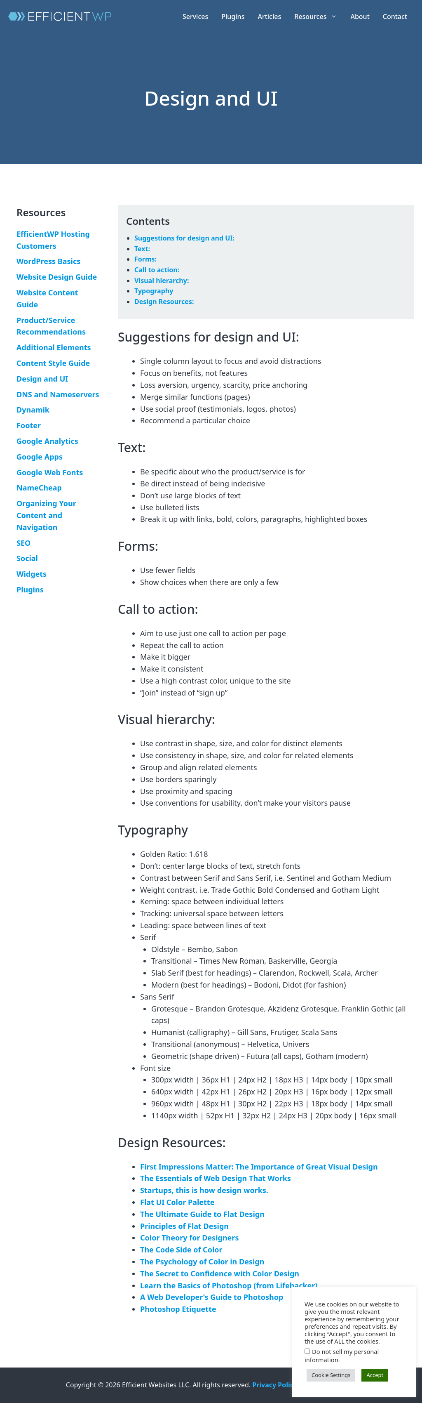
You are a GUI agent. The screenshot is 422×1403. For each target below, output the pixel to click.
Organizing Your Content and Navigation (46, 515)
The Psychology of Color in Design (202, 1261)
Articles (269, 16)
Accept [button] (374, 1375)
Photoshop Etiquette (178, 1309)
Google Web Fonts (49, 472)
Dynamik (32, 410)
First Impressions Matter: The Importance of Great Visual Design (259, 1167)
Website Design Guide (56, 277)
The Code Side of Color (181, 1249)
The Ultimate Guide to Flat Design (202, 1214)
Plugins (232, 16)
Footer (28, 425)
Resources (319, 16)
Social (27, 558)
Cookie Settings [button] (331, 1375)
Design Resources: (164, 301)
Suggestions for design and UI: (184, 238)
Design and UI (42, 379)
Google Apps (39, 457)
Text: (142, 248)
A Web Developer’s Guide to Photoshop (211, 1297)
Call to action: (156, 269)
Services (195, 16)
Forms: (145, 259)
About (359, 16)
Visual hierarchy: (161, 280)
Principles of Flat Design (184, 1226)
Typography (153, 290)
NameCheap (39, 488)
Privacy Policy (274, 1384)
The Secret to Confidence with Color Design (219, 1273)
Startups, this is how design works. (204, 1190)
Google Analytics (47, 441)
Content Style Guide (53, 363)
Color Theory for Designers (189, 1238)
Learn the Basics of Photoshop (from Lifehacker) (228, 1285)
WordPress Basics (48, 261)
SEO (23, 543)
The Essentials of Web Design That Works (215, 1178)
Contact (395, 16)
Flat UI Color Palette (177, 1202)
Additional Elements (53, 347)
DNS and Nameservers (57, 394)
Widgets (31, 574)
